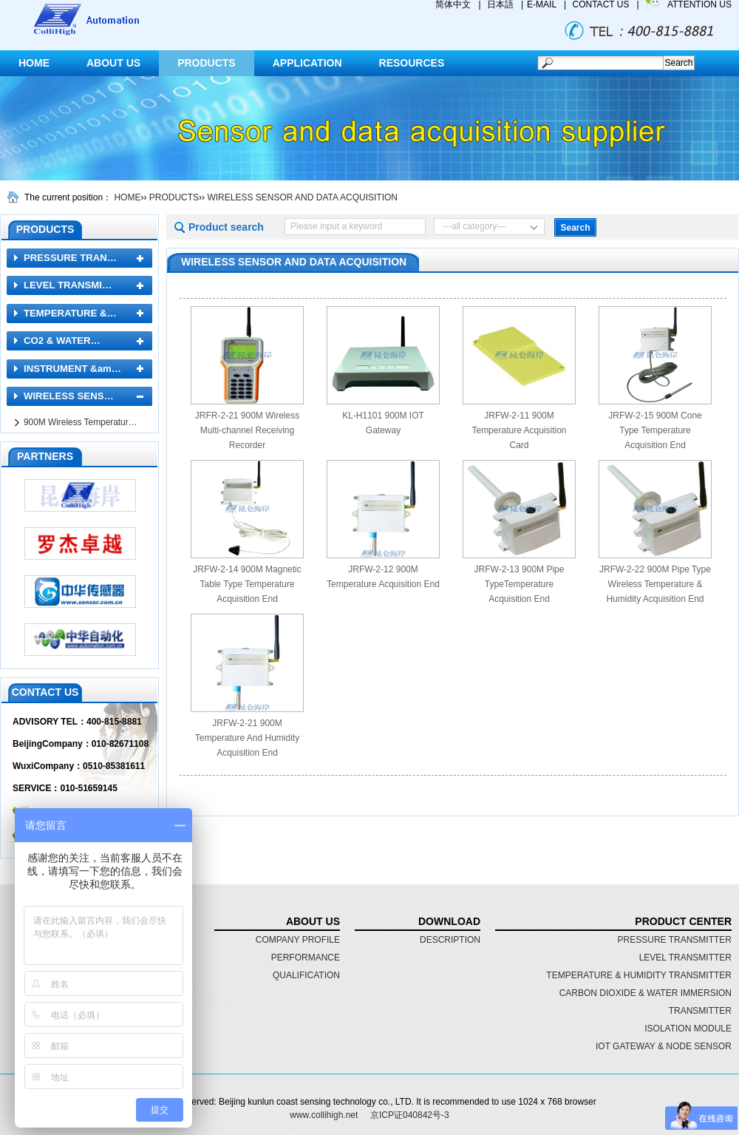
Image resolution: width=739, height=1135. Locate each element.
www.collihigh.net (324, 1115)
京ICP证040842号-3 (409, 1115)
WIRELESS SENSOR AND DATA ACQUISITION (302, 197)
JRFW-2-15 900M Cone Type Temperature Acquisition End (655, 430)
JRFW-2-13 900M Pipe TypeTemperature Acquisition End (519, 584)
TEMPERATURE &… (70, 313)
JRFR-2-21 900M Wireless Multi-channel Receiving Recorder (247, 430)
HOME (34, 63)
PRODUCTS (206, 63)
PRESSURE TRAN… (70, 257)
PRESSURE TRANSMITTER (675, 940)
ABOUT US (113, 63)
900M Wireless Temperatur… (80, 422)
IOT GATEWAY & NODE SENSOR (664, 1046)
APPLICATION (307, 63)
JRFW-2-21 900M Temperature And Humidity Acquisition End (247, 738)
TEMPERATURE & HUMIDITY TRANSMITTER (639, 975)
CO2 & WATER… (62, 340)
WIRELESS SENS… (69, 396)
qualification (306, 975)
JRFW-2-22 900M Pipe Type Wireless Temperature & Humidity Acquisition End (655, 584)
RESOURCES (412, 63)
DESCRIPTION (450, 940)
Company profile (298, 940)
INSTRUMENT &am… (72, 368)
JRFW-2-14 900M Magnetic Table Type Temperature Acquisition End (247, 584)
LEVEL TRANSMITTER (685, 957)
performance (305, 957)
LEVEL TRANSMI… (68, 285)
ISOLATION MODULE (688, 1028)
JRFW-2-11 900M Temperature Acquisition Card (518, 430)
